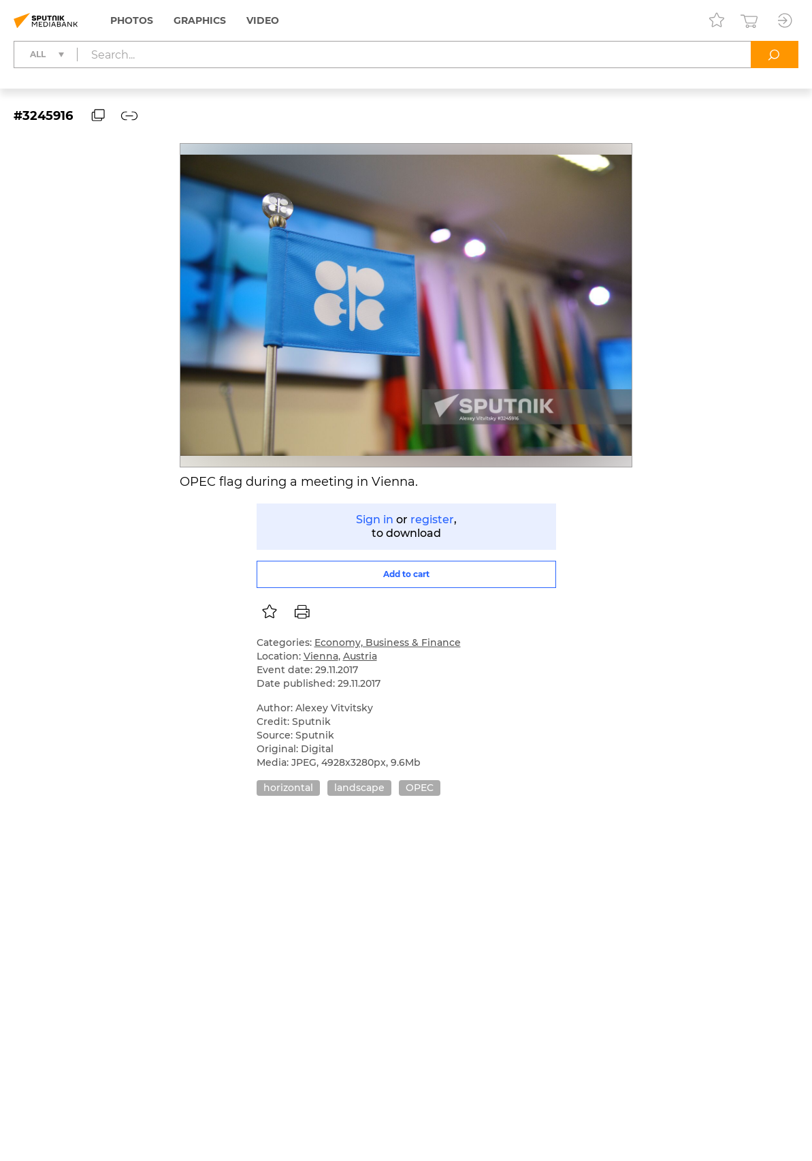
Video (262, 20)
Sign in (374, 519)
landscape (359, 787)
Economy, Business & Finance (387, 642)
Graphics (200, 20)
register (432, 519)
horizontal (288, 787)
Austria (360, 656)
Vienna (321, 656)
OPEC (420, 787)
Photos (131, 20)
